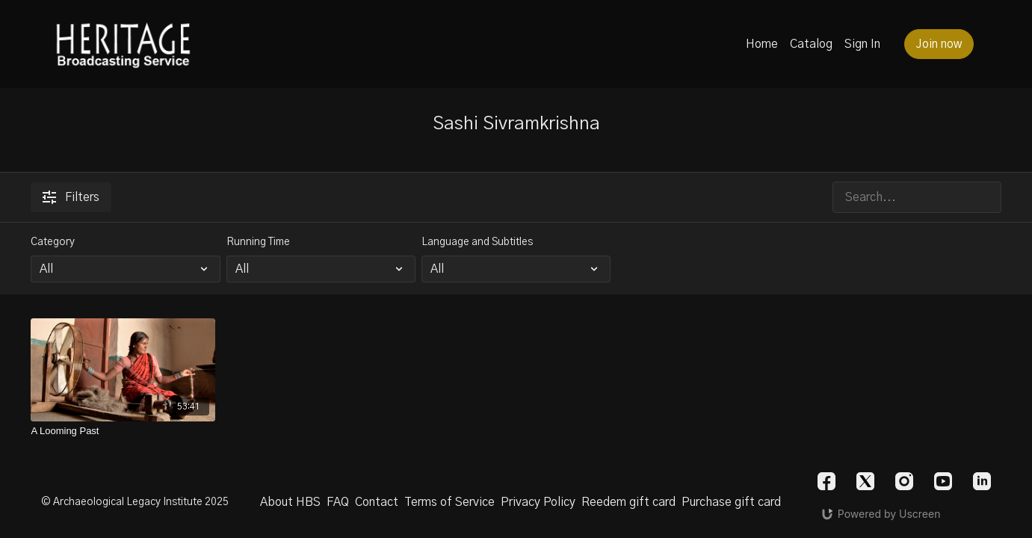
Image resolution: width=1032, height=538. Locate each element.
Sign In (862, 44)
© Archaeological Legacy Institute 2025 (135, 502)
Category (53, 242)
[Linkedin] (982, 481)
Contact (376, 502)
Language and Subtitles (477, 242)
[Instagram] (904, 481)
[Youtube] (943, 481)
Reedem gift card (628, 502)
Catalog (811, 44)
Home (762, 44)
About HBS (290, 502)
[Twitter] (865, 481)
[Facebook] (826, 481)
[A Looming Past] (123, 431)
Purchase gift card (731, 502)
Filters (71, 197)
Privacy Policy (538, 502)
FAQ (338, 502)
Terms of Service (449, 502)
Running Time (258, 242)
